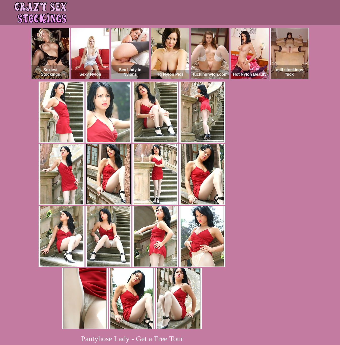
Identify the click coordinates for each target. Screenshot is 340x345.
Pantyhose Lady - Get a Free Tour (132, 338)
